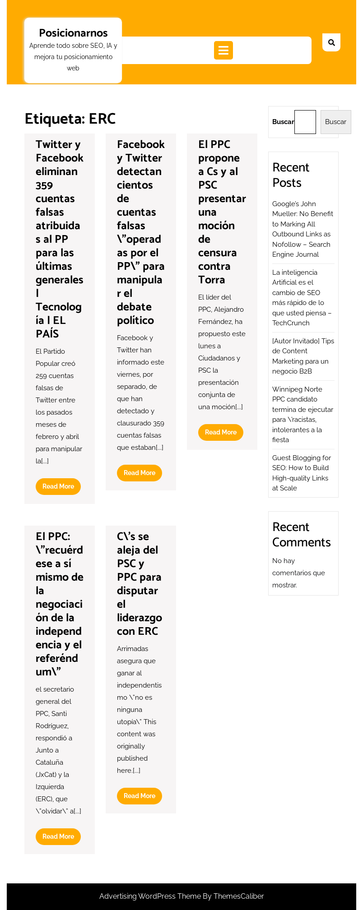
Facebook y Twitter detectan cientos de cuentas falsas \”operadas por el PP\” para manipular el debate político (141, 232)
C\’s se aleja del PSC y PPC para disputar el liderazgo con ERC (139, 584)
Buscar (283, 122)
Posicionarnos (73, 33)
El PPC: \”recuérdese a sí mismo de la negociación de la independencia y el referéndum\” (60, 604)
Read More (61, 488)
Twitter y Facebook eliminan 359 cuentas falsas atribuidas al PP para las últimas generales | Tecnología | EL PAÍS (60, 239)
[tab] (223, 50)
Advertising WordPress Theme (151, 896)
